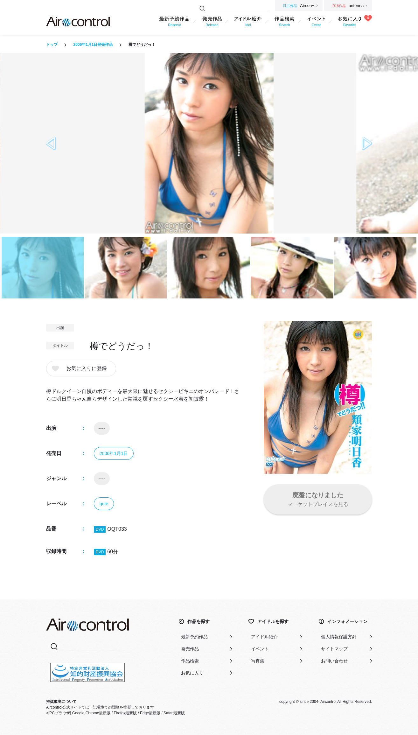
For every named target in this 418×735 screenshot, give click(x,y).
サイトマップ (334, 649)
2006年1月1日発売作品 (93, 44)
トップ (52, 44)
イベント (260, 649)
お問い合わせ (334, 661)
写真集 (257, 661)
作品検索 (190, 661)
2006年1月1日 (114, 453)
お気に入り (192, 673)
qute (104, 503)
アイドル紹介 (264, 636)
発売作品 (190, 649)
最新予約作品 (194, 636)
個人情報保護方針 (339, 636)
